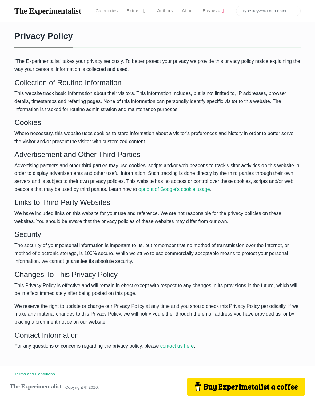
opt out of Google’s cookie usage (174, 189)
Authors (165, 10)
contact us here (177, 346)
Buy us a (213, 10)
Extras (137, 10)
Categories (106, 10)
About (188, 10)
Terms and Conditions (34, 374)
